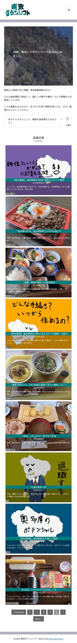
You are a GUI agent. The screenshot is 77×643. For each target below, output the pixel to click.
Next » (38, 618)
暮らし (12, 193)
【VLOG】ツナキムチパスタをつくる (39, 589)
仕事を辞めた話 (38, 487)
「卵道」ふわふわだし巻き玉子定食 (38, 436)
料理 (16, 603)
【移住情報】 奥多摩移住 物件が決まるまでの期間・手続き (39, 333)
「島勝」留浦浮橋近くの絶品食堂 (38, 282)
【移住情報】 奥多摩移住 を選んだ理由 (38, 538)
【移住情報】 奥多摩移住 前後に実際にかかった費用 (38, 180)
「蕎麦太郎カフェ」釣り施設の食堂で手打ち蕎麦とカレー (38, 384)
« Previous (19, 612)
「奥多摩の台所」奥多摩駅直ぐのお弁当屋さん (39, 231)
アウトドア (9, 603)
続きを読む (29, 189)
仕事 (7, 501)
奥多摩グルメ (10, 245)
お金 (7, 193)
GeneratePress (56, 638)
